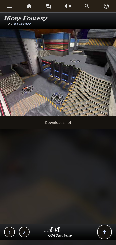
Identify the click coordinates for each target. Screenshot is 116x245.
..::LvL (53, 229)
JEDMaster (21, 23)
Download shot (58, 122)
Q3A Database (60, 235)
